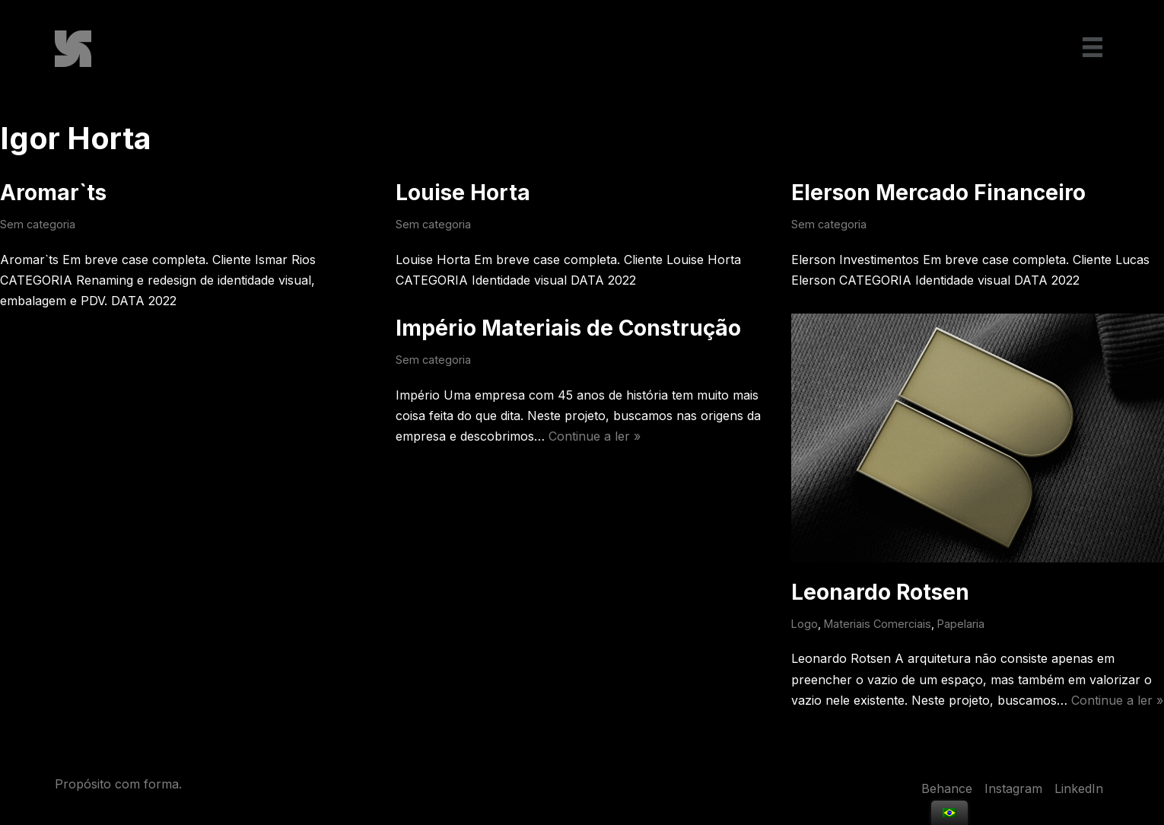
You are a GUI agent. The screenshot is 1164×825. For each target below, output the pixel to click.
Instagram (1013, 788)
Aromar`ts (53, 192)
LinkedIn (1078, 788)
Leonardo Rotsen (880, 592)
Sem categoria (37, 224)
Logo (804, 623)
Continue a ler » (595, 436)
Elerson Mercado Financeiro (938, 192)
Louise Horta (463, 192)
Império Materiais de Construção (568, 328)
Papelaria (960, 623)
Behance (946, 788)
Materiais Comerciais (877, 623)
